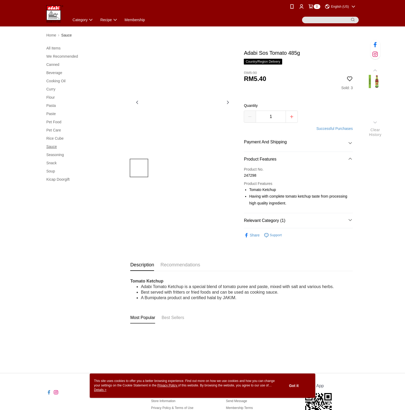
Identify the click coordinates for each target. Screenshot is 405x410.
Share (251, 235)
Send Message (236, 401)
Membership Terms (239, 408)
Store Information (163, 401)
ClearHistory (375, 132)
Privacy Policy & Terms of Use (172, 408)
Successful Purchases (334, 128)
